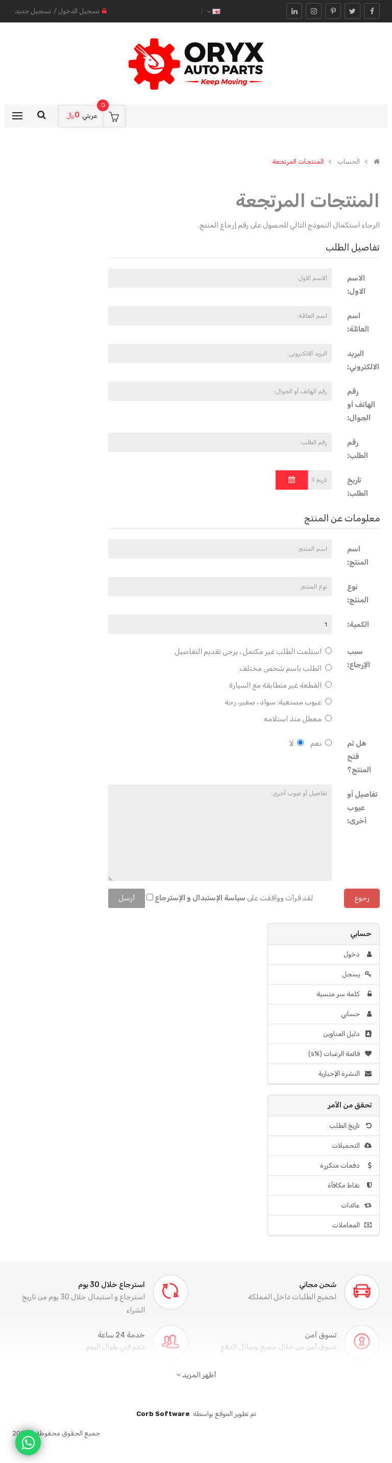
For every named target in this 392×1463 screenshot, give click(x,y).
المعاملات (352, 1225)
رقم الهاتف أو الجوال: (361, 404)
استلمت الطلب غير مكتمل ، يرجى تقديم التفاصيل (253, 651)
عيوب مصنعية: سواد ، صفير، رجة (278, 702)
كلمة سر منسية (344, 994)
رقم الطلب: (357, 449)
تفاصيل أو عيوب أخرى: (362, 807)
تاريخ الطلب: (357, 487)
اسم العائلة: (358, 323)
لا (296, 743)
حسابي (356, 1014)
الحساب (348, 161)
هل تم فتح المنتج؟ (359, 756)
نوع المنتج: (358, 593)
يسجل (357, 974)
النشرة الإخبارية (345, 1073)
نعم (321, 743)
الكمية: (358, 624)
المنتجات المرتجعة (298, 161)
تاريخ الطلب (350, 1125)
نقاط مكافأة (350, 1185)
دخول (358, 954)
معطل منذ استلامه (298, 719)
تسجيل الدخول (79, 11)
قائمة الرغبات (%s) (340, 1053)
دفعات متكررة (346, 1165)
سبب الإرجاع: (358, 658)
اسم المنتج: (358, 556)
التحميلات (352, 1145)
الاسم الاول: (356, 285)
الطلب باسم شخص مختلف (285, 668)
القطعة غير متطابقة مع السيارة (280, 685)
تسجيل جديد (33, 11)
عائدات (356, 1205)
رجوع (362, 898)
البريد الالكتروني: (363, 360)
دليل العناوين (347, 1034)
